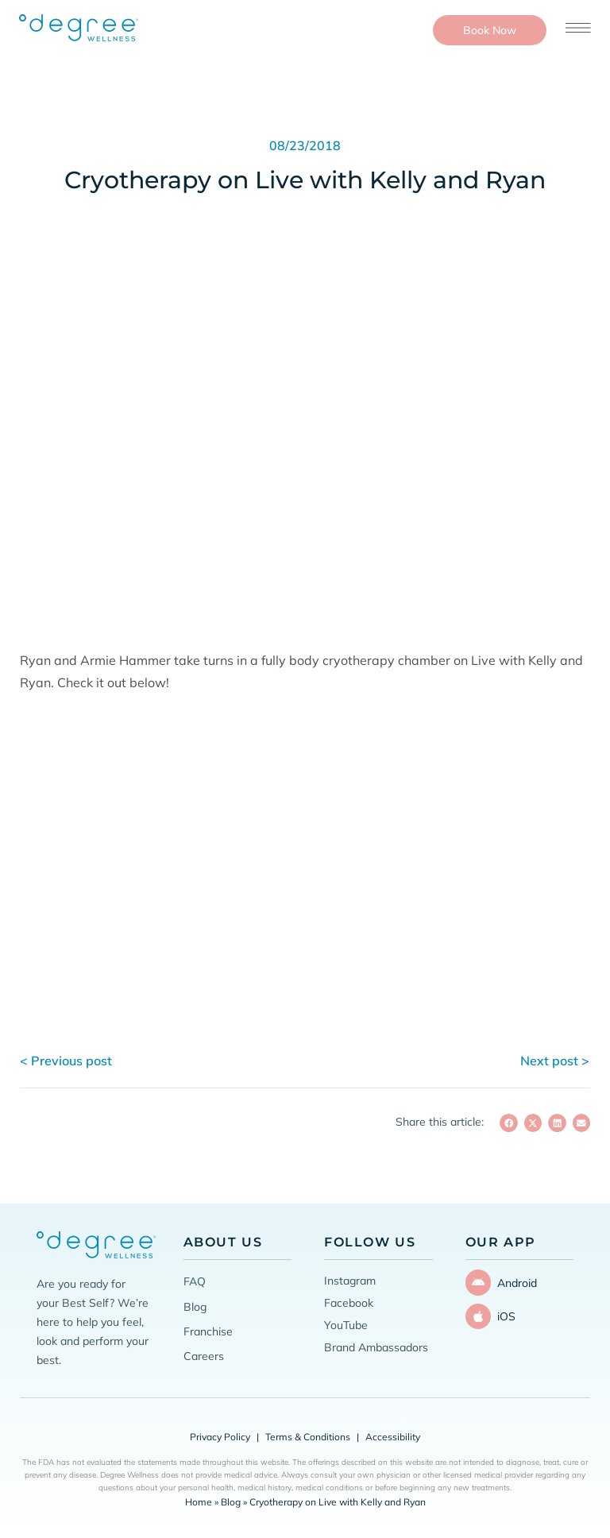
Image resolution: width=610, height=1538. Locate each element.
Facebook (348, 1303)
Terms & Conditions (307, 1437)
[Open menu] (578, 28)
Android (514, 1280)
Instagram (350, 1280)
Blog (195, 1307)
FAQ (194, 1281)
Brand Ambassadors (376, 1347)
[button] (509, 1123)
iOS (503, 1311)
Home (198, 1502)
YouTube (346, 1325)
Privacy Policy (220, 1437)
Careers (203, 1356)
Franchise (208, 1331)
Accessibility (392, 1437)
